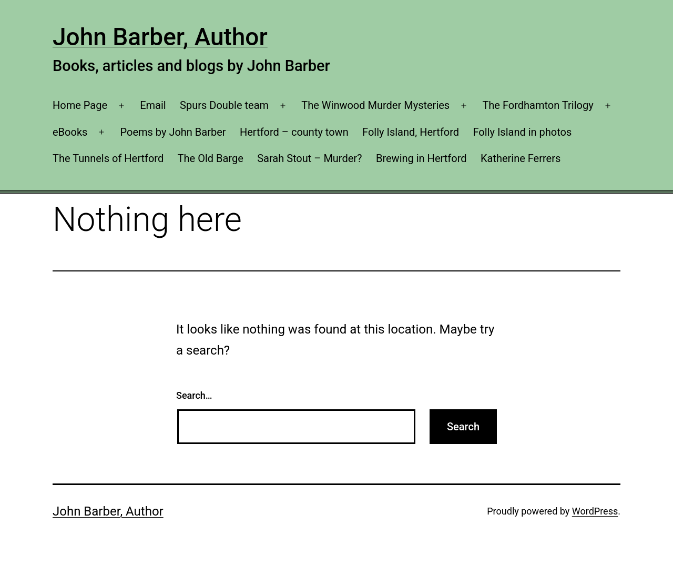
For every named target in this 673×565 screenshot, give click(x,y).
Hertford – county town (294, 132)
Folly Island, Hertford (410, 132)
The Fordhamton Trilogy (537, 105)
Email (153, 105)
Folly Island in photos (522, 132)
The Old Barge (210, 158)
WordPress (595, 511)
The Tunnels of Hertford (108, 158)
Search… (194, 395)
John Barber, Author (160, 37)
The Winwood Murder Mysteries (375, 105)
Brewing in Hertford (421, 158)
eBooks (70, 132)
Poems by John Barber (173, 132)
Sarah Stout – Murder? (309, 158)
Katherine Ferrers (520, 158)
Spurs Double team (224, 105)
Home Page (80, 105)
